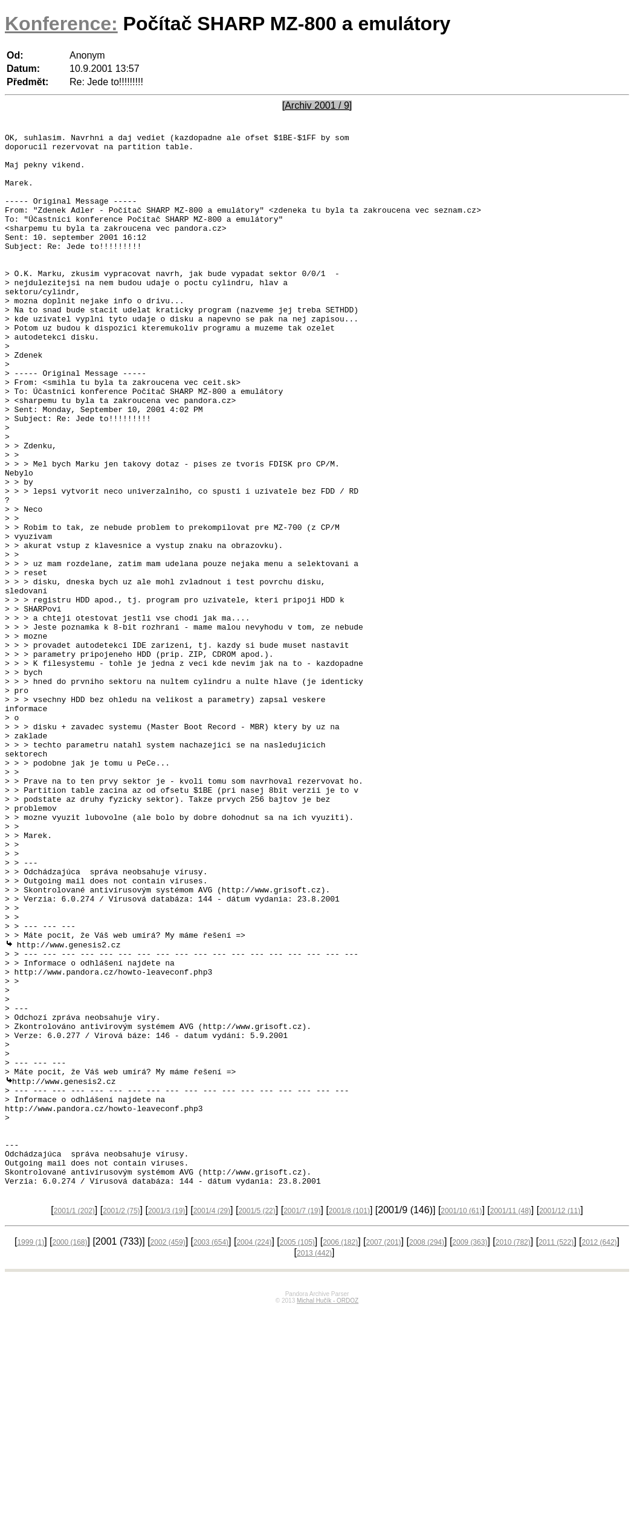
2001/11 (510, 1420)
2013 (314, 1462)
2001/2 (121, 1420)
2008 (426, 1451)
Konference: (61, 23)
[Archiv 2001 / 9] (317, 105)
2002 (168, 1451)
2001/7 (301, 1420)
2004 (253, 1451)
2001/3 (166, 1420)
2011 (556, 1451)
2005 (297, 1451)
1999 (30, 1451)
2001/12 (559, 1420)
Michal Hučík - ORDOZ (327, 1509)
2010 (513, 1451)
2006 (340, 1451)
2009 (469, 1451)
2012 (599, 1451)
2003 (210, 1451)
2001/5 (256, 1420)
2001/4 (211, 1420)
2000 (69, 1451)
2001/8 (349, 1420)
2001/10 (461, 1420)
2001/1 (74, 1420)
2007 (383, 1451)
